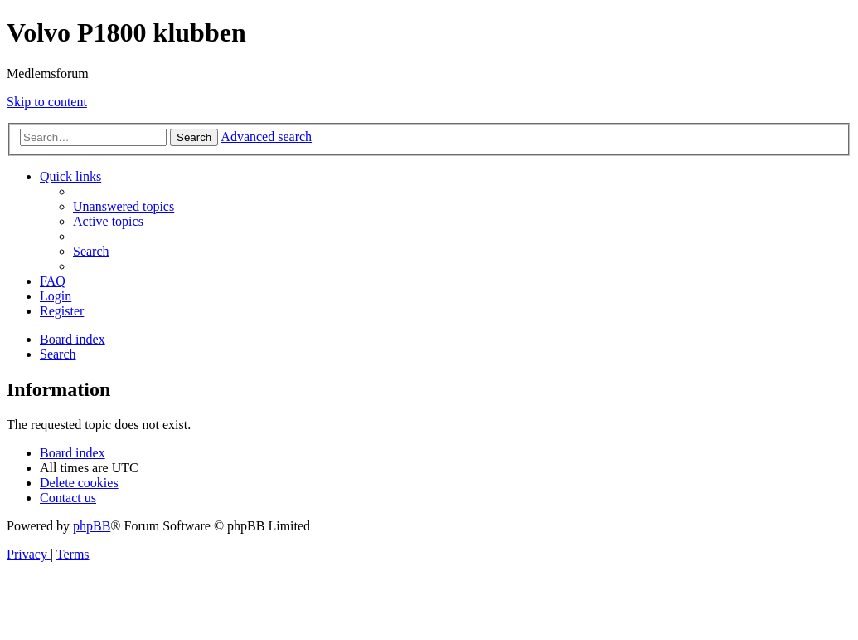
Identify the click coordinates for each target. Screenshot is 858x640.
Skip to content (47, 102)
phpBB (91, 526)
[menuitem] (123, 206)
